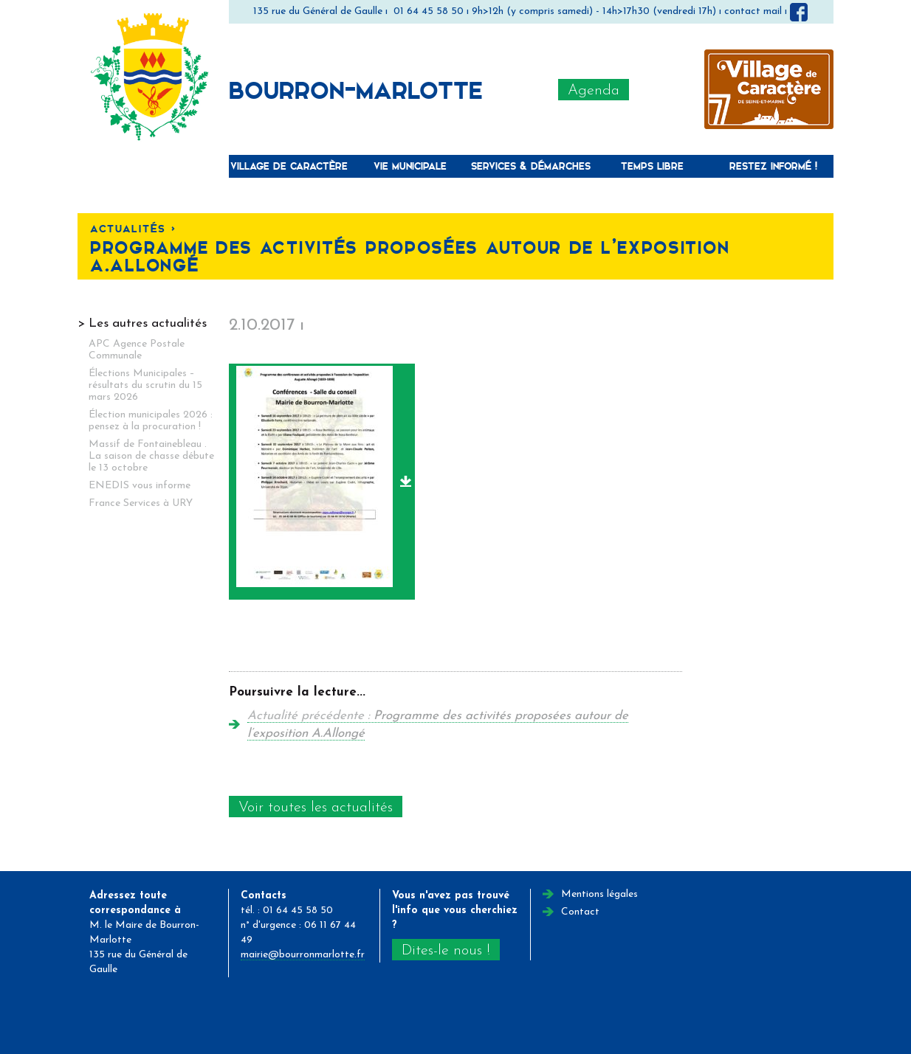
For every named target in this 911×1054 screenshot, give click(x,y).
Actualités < (133, 228)
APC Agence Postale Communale (137, 350)
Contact (580, 912)
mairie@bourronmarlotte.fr (303, 954)
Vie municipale (410, 166)
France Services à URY (141, 503)
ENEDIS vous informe (139, 485)
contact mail (753, 11)
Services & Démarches (531, 166)
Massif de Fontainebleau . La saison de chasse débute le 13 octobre (151, 456)
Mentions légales (599, 894)
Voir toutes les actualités (315, 807)
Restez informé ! (773, 166)
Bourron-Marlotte (356, 89)
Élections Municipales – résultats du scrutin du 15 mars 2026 (145, 385)
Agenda (593, 90)
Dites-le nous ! (445, 950)
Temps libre (652, 166)
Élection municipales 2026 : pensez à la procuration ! (151, 420)
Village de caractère (289, 166)
